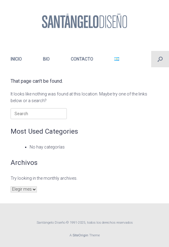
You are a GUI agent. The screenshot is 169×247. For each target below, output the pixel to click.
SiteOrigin (80, 235)
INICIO (16, 59)
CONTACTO (82, 59)
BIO (46, 59)
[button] (160, 59)
